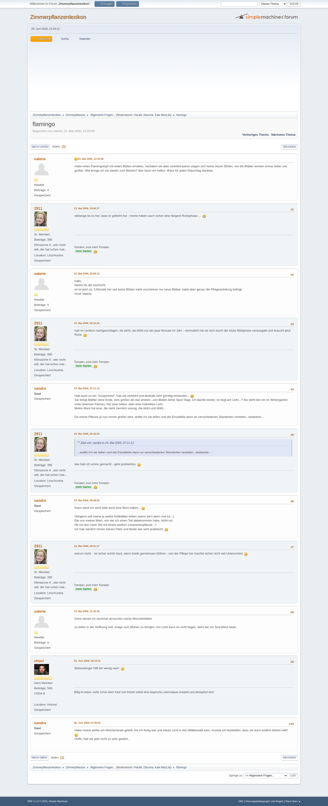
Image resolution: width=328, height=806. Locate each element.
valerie (40, 159)
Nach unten (40, 146)
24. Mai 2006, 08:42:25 (87, 433)
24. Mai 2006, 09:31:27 (87, 546)
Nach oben (39, 757)
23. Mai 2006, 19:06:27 (87, 208)
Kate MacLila (162, 115)
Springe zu (235, 775)
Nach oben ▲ (293, 801)
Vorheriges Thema (255, 134)
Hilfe (240, 801)
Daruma (148, 115)
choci (39, 661)
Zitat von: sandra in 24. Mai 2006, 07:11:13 (107, 442)
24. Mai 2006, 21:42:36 (87, 611)
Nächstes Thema (283, 134)
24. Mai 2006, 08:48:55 (87, 500)
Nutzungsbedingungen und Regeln (264, 801)
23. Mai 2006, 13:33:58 (90, 158)
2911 (38, 208)
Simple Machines (58, 801)
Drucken (289, 146)
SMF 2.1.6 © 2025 (37, 801)
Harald (138, 115)
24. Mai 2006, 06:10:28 (87, 323)
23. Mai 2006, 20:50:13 (87, 273)
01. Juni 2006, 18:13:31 (87, 660)
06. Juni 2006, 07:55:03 (87, 722)
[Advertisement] (164, 76)
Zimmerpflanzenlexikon (58, 17)
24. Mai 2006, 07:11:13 (87, 388)
